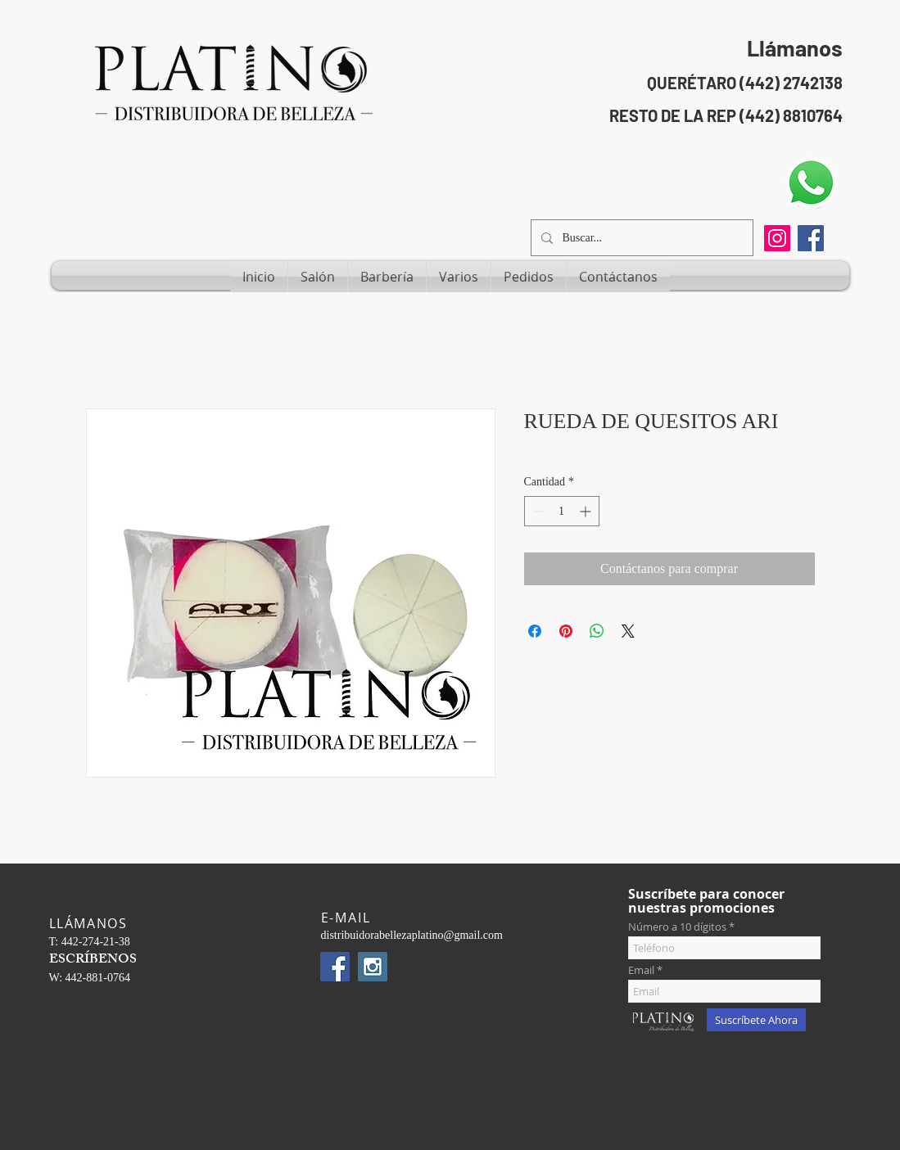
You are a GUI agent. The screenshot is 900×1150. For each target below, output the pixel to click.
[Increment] (587, 511)
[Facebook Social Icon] (811, 238)
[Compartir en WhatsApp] (597, 631)
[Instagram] (777, 238)
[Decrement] (537, 511)
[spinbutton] (562, 511)
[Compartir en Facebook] (535, 631)
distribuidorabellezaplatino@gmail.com (412, 935)
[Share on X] (628, 631)
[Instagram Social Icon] (372, 966)
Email (641, 970)
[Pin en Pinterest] (566, 631)
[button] (317, 276)
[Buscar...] (640, 237)
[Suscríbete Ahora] (756, 1019)
